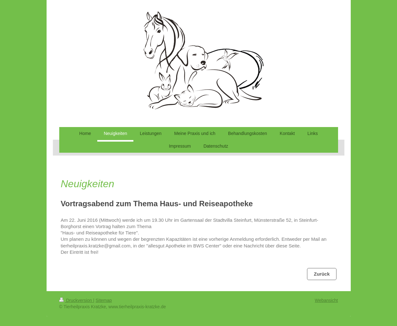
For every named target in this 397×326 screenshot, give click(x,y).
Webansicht (326, 300)
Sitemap (104, 300)
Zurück (322, 274)
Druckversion (76, 300)
